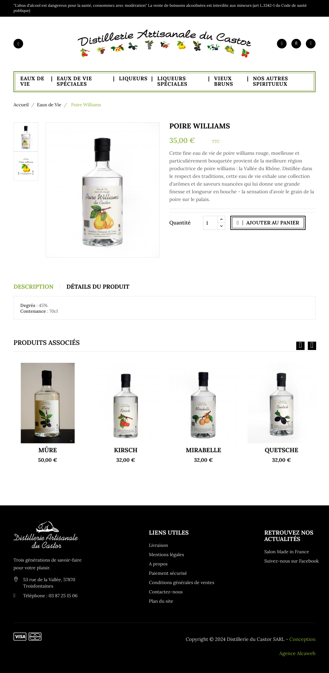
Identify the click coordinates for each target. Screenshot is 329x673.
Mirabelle (203, 434)
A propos (158, 564)
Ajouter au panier (268, 222)
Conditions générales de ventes (174, 582)
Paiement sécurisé (168, 573)
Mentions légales (166, 554)
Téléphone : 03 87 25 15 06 (50, 596)
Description (33, 287)
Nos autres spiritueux (270, 81)
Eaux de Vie (32, 81)
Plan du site (161, 601)
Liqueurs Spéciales (172, 81)
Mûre (48, 434)
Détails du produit (98, 287)
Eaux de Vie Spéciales (74, 81)
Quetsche (281, 434)
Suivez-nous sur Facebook (290, 561)
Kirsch (125, 434)
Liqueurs (133, 78)
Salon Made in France (286, 551)
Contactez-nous (166, 592)
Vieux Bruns (223, 81)
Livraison (158, 545)
